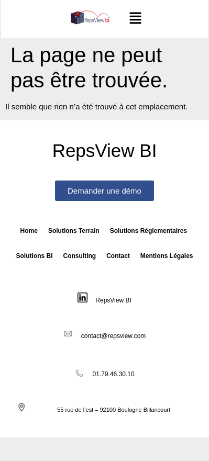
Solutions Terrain (74, 230)
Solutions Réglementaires (148, 230)
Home (29, 230)
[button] (135, 18)
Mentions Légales (166, 256)
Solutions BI (34, 256)
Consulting (79, 256)
